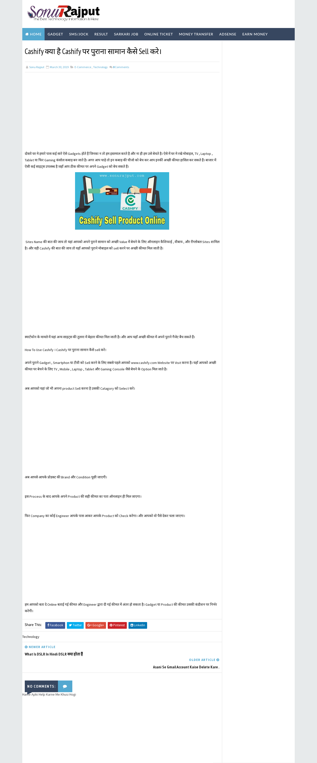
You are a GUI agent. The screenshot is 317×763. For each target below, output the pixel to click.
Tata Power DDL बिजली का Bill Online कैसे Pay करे (264, 78)
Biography (36, 45)
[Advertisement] (117, 114)
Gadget (55, 33)
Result (101, 33)
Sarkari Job (126, 33)
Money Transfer (196, 33)
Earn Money (255, 33)
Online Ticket (158, 33)
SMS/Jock (78, 33)
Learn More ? (227, 151)
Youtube (95, 45)
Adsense (227, 33)
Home (36, 33)
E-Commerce (83, 65)
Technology (66, 45)
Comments (121, 65)
